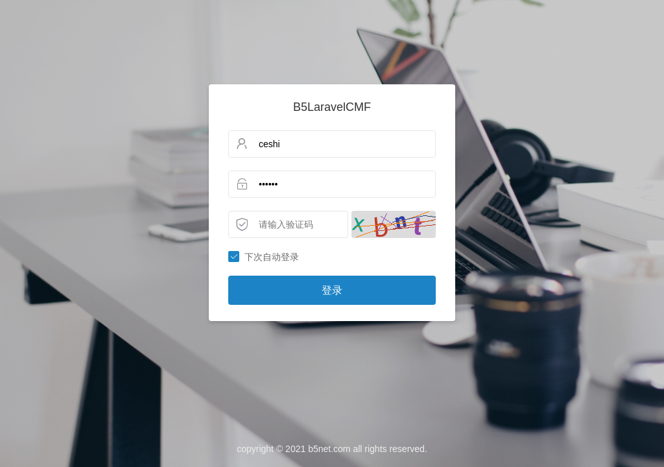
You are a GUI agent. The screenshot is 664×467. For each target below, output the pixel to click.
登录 (332, 290)
